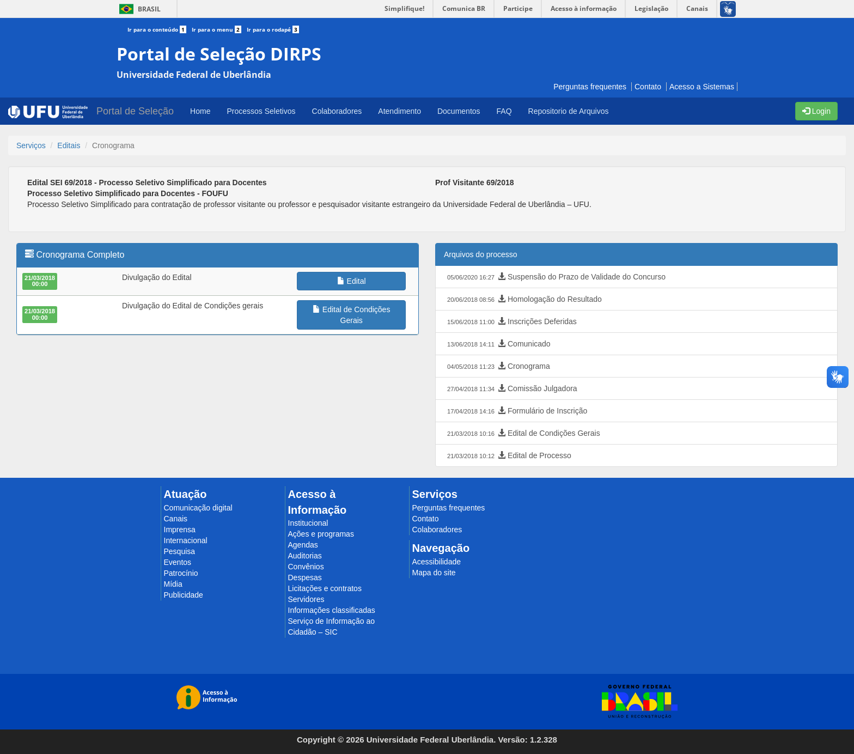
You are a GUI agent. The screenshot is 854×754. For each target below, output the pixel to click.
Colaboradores (437, 529)
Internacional (186, 540)
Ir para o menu (219, 29)
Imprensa (180, 529)
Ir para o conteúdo (159, 29)
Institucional (308, 523)
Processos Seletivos (261, 111)
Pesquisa (180, 551)
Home (200, 111)
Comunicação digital (198, 507)
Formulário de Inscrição (516, 411)
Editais (68, 145)
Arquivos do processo (480, 254)
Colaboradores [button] (337, 111)
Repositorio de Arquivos (568, 111)
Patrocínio (181, 573)
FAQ (504, 111)
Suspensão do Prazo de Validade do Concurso (555, 277)
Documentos (458, 111)
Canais (176, 518)
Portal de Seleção (135, 111)
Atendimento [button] (399, 111)
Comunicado (498, 344)
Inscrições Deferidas (511, 322)
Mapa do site (434, 572)
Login (816, 111)
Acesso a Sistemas (701, 86)
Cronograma (497, 366)
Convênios (306, 566)
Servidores (306, 599)
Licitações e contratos (325, 588)
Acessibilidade (436, 561)
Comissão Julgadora (511, 389)
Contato (648, 86)
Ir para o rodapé (273, 29)
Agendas (303, 544)
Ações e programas (321, 534)
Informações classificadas (331, 610)
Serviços (31, 145)
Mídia (173, 584)
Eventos (178, 562)
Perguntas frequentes (589, 86)
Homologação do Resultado (523, 299)
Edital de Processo (508, 456)
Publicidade (183, 595)
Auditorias (305, 555)
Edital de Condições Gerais (522, 433)
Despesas (305, 577)
